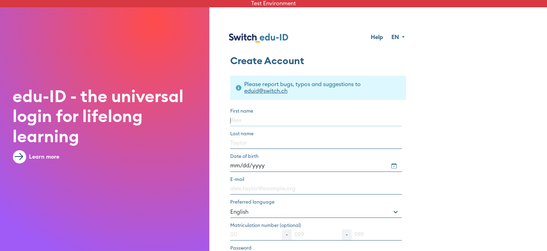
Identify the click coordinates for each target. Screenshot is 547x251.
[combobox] (316, 212)
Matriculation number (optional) (265, 225)
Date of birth (244, 156)
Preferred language (252, 202)
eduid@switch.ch (265, 91)
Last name (242, 133)
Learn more (36, 156)
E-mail (237, 179)
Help (377, 37)
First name (241, 111)
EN (395, 37)
